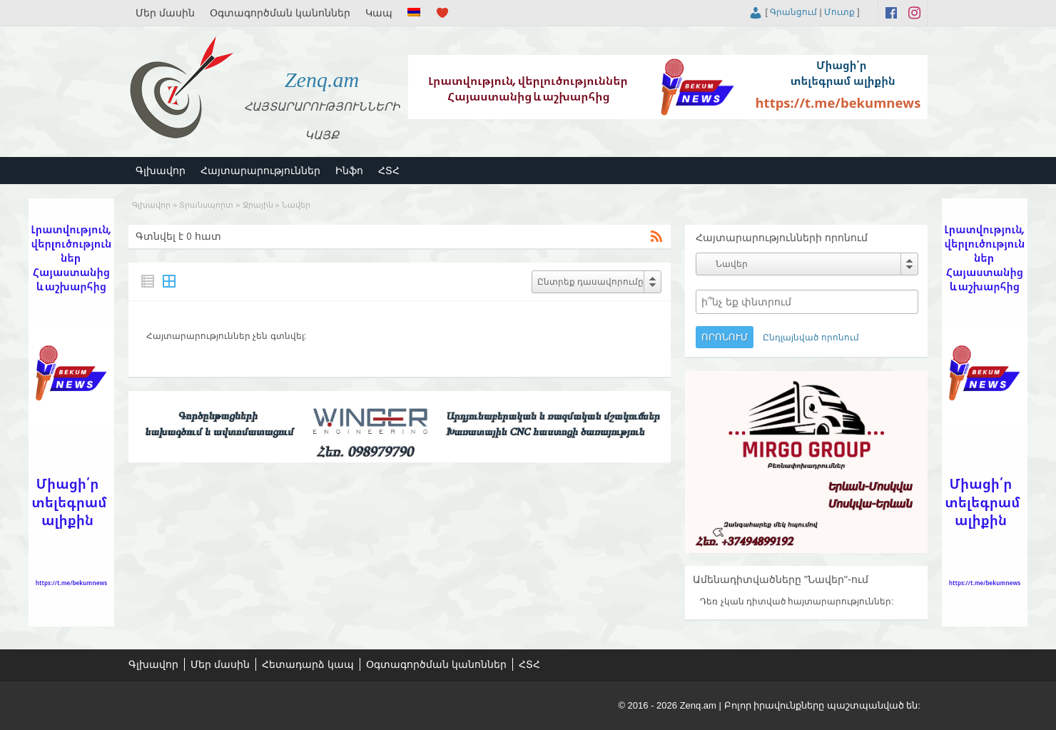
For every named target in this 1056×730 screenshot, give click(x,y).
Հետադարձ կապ (308, 664)
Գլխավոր (161, 170)
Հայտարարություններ (260, 170)
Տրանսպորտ (206, 205)
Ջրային (258, 205)
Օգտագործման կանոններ (280, 13)
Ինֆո (349, 170)
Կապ (378, 13)
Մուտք (839, 12)
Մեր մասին (165, 13)
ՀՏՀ (389, 170)
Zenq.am (322, 79)
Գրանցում (793, 12)
